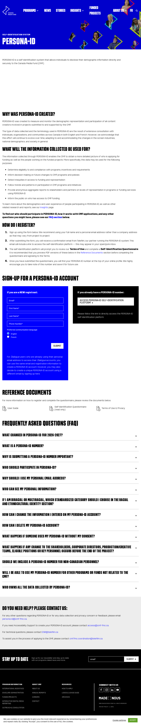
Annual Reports (39, 693)
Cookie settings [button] (119, 720)
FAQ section (55, 217)
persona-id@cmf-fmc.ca (14, 618)
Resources (66, 684)
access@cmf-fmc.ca (98, 625)
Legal (112, 706)
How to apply (67, 689)
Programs (31, 10)
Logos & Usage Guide (70, 693)
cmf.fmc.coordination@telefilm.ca (86, 638)
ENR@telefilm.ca (50, 632)
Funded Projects (95, 10)
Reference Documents (92, 252)
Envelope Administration (13, 693)
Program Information (12, 684)
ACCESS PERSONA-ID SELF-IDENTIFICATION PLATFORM (102, 301)
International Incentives (13, 689)
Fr (131, 10)
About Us (120, 10)
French (13, 337)
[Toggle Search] (137, 10)
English (14, 334)
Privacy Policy (103, 706)
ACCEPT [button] (133, 720)
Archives (66, 697)
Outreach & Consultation (13, 708)
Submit (57, 345)
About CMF (36, 684)
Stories (60, 10)
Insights (77, 10)
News (47, 10)
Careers (36, 697)
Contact (35, 701)
